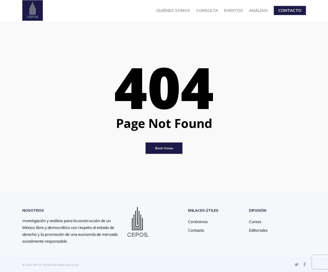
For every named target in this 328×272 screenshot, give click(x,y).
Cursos (255, 221)
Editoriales (258, 230)
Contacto (196, 230)
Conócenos (198, 221)
